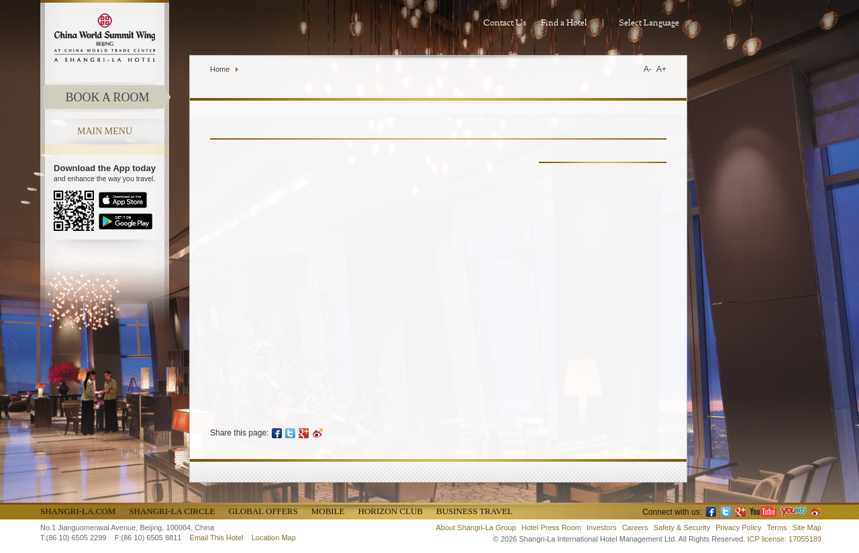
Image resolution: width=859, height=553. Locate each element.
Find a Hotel (564, 23)
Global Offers (263, 511)
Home (220, 69)
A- (648, 69)
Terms (777, 527)
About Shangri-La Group (476, 527)
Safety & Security (682, 527)
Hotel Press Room (551, 527)
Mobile (328, 511)
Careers (635, 527)
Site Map (807, 527)
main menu (104, 131)
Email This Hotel (217, 538)
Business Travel (474, 511)
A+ (661, 69)
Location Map (274, 538)
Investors (602, 527)
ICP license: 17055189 (785, 539)
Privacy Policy (738, 527)
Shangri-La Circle (172, 511)
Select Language (649, 23)
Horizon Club (390, 511)
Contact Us (504, 23)
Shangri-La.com (77, 511)
